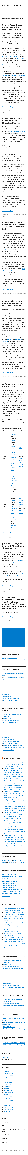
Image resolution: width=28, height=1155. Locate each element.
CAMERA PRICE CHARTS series (12, 889)
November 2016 (8, 1092)
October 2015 (7, 1099)
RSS (3, 1146)
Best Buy (13, 472)
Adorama (22, 75)
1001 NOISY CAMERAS (12, 5)
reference (15, 110)
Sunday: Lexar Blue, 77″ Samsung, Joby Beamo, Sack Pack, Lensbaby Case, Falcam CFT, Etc (14, 802)
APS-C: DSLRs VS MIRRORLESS (12, 745)
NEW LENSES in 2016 (8, 883)
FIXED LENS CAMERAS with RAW (13, 987)
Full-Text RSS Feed (9, 1026)
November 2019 (8, 1073)
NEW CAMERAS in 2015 (9, 885)
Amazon (13, 75)
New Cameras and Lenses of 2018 (13, 937)
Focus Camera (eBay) (13, 463)
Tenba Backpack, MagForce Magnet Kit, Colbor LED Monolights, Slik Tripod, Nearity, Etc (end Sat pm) (14, 764)
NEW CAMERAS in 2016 (9, 881)
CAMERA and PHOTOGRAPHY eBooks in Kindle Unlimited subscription (11, 893)
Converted (8, 250)
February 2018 (8, 1080)
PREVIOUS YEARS (8, 749)
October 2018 (7, 1078)
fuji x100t (9, 537)
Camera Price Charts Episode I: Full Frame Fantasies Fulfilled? (12, 303)
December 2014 (8, 1107)
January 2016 (7, 1094)
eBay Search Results (21, 464)
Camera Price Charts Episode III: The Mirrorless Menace (12, 120)
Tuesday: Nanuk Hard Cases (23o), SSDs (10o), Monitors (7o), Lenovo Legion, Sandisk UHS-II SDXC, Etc (14, 787)
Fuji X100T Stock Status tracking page (13, 385)
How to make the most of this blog (14, 1029)
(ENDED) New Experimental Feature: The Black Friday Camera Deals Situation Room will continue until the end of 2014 (14, 603)
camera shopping (16, 589)
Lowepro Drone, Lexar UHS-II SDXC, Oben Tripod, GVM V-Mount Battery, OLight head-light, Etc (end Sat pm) (14, 808)
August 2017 (7, 1086)
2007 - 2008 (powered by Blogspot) (14, 1045)
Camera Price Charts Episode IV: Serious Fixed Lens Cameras (12, 27)
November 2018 (8, 1076)
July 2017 (6, 1088)
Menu (4, 9)
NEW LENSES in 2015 (8, 887)
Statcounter (5, 1057)
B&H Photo (5, 75)
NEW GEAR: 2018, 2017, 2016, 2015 (10, 1130)
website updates (16, 620)
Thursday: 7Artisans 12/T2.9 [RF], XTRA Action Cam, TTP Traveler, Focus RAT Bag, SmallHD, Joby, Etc (14, 814)
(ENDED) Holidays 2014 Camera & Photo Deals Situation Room (13, 546)
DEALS (4, 1126)
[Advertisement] (13, 637)
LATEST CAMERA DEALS (12, 758)
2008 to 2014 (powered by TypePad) (14, 1042)
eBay (15, 860)
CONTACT (5, 1142)
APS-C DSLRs (20, 58)
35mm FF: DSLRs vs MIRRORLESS (13, 747)
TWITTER (5, 1138)
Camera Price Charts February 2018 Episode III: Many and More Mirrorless (14, 946)
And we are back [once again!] (13, 931)
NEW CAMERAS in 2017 (9, 875)
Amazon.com (6, 860)
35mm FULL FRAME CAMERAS (13, 981)
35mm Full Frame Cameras (10, 56)
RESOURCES (6, 1135)
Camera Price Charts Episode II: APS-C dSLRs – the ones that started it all (13, 225)
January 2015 (7, 1105)
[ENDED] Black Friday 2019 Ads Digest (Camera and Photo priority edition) (14, 918)
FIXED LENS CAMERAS (10, 700)
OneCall (13, 455)
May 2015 (6, 1103)
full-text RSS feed (17, 575)
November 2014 (8, 1109)
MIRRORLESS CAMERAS (11, 698)
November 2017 (8, 1084)
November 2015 (8, 1097)
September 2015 (8, 1101)
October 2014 (7, 1111)
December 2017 (8, 1082)
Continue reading (7, 107)
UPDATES (5, 1122)
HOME (4, 1118)
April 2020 (7, 1071)
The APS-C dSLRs (8, 739)
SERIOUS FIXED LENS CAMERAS (13, 968)
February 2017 (8, 1090)
